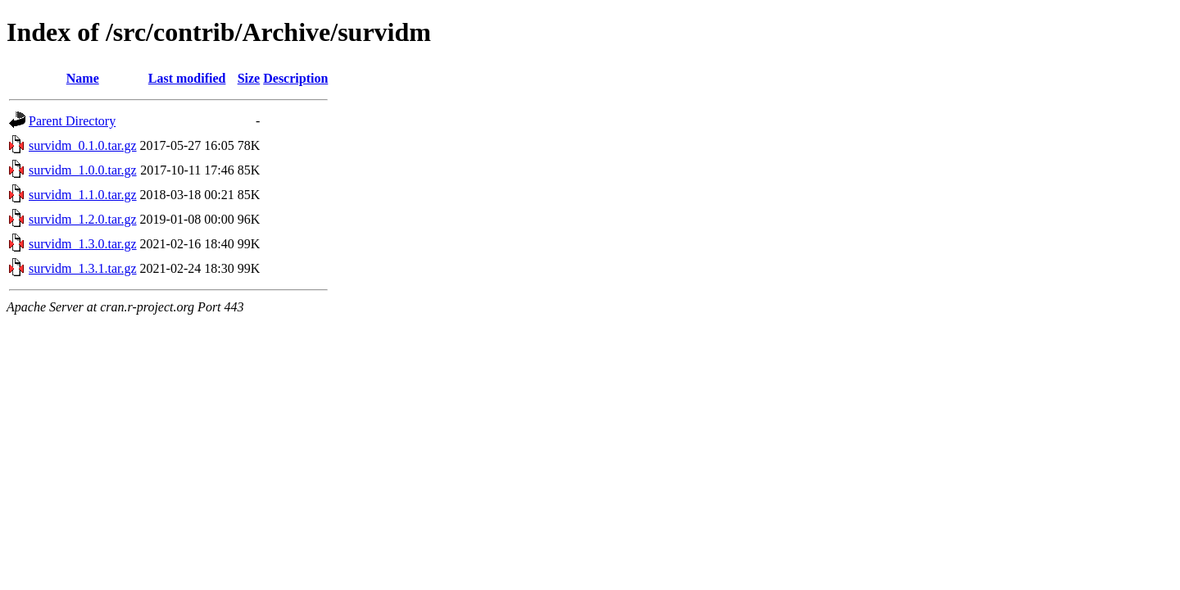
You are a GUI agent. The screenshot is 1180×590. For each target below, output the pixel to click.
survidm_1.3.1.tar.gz (83, 268)
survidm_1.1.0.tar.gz (83, 195)
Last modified (187, 78)
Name (82, 78)
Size (249, 78)
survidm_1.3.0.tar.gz (83, 244)
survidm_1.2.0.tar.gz (83, 219)
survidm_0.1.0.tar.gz (83, 145)
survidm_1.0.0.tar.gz (83, 170)
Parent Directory (72, 121)
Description (295, 78)
